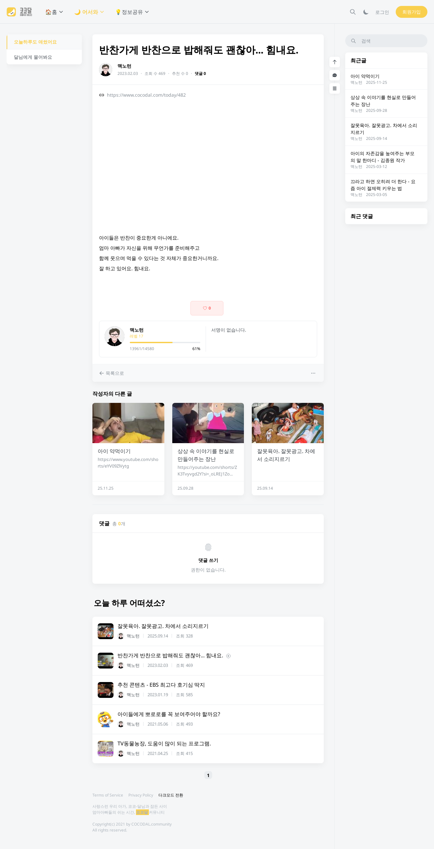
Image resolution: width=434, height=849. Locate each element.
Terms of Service (107, 795)
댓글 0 (200, 73)
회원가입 (411, 12)
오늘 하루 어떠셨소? (129, 602)
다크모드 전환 (170, 795)
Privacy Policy (140, 795)
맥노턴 (124, 66)
